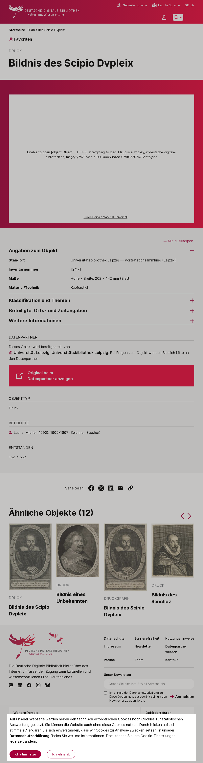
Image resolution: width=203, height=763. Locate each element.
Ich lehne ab (61, 754)
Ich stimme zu (25, 754)
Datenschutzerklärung (30, 736)
